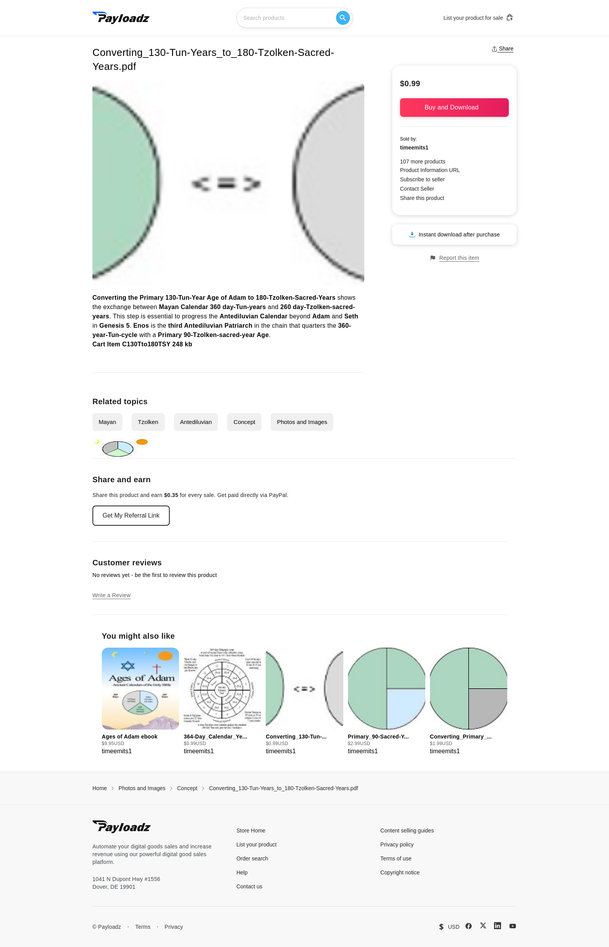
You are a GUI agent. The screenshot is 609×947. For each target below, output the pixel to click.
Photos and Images (302, 422)
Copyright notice (399, 872)
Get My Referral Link (131, 515)
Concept (244, 422)
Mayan (107, 422)
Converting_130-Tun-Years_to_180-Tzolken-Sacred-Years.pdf (283, 788)
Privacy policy (397, 844)
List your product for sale (478, 17)
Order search (252, 858)
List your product (257, 844)
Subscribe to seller (422, 179)
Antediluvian (196, 422)
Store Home (251, 830)
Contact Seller (417, 189)
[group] (140, 702)
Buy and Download (454, 107)
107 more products (422, 161)
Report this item (454, 258)
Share (502, 48)
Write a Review (111, 595)
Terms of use (395, 858)
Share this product (422, 198)
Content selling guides (407, 830)
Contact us (250, 886)
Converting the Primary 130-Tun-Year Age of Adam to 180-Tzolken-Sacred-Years (214, 297)
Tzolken (148, 422)
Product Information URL (430, 170)
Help (242, 872)
